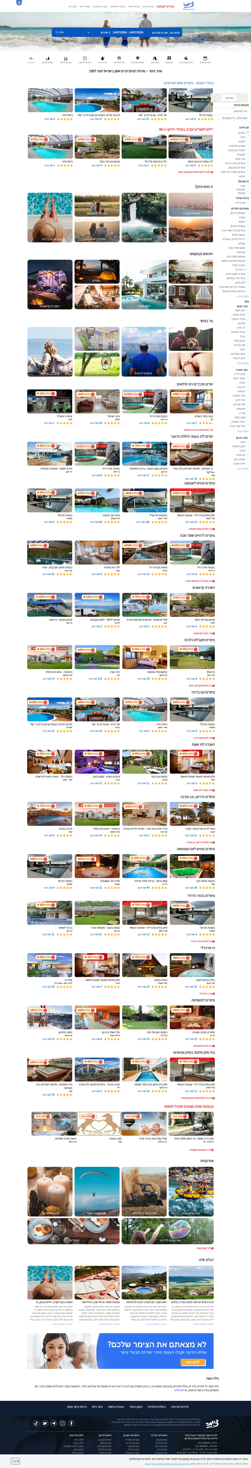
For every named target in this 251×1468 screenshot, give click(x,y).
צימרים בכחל (133, 1449)
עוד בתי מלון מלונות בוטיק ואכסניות (196, 1098)
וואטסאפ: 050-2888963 (206, 1446)
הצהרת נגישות (116, 1407)
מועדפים (73, 6)
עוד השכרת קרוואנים (203, 633)
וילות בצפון (78, 1443)
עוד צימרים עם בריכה (203, 738)
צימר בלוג (97, 1407)
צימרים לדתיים (104, 1449)
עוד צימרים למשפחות (202, 1046)
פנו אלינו (179, 1390)
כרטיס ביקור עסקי (77, 1407)
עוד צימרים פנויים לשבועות (200, 529)
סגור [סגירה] (15, 1461)
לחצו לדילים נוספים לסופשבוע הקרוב (194, 172)
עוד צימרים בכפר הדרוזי (201, 941)
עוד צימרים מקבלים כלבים (200, 685)
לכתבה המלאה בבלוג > (62, 1324)
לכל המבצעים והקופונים (200, 1149)
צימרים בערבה (161, 1452)
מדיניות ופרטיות (180, 1407)
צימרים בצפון (148, 6)
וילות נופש (78, 1439)
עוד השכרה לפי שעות (202, 790)
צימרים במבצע (104, 1439)
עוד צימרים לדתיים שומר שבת (199, 581)
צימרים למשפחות (118, 6)
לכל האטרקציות (203, 1248)
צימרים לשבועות (165, 6)
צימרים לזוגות (134, 6)
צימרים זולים (105, 1443)
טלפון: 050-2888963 (207, 1442)
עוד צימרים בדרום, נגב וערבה (199, 842)
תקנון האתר (135, 1407)
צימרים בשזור (133, 1446)
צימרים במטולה (132, 1452)
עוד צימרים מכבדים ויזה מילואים (198, 430)
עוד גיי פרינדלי (205, 993)
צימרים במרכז (161, 1443)
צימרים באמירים (132, 1439)
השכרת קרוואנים (100, 6)
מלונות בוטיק (77, 1452)
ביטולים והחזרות (157, 1407)
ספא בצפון (78, 1449)
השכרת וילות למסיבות (73, 1446)
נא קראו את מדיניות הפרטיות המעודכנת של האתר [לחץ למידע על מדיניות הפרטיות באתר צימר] (167, 1463)
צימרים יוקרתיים (104, 1446)
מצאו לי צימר (84, 6)
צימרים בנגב (161, 1449)
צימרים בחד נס (132, 1443)
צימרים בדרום (161, 1446)
